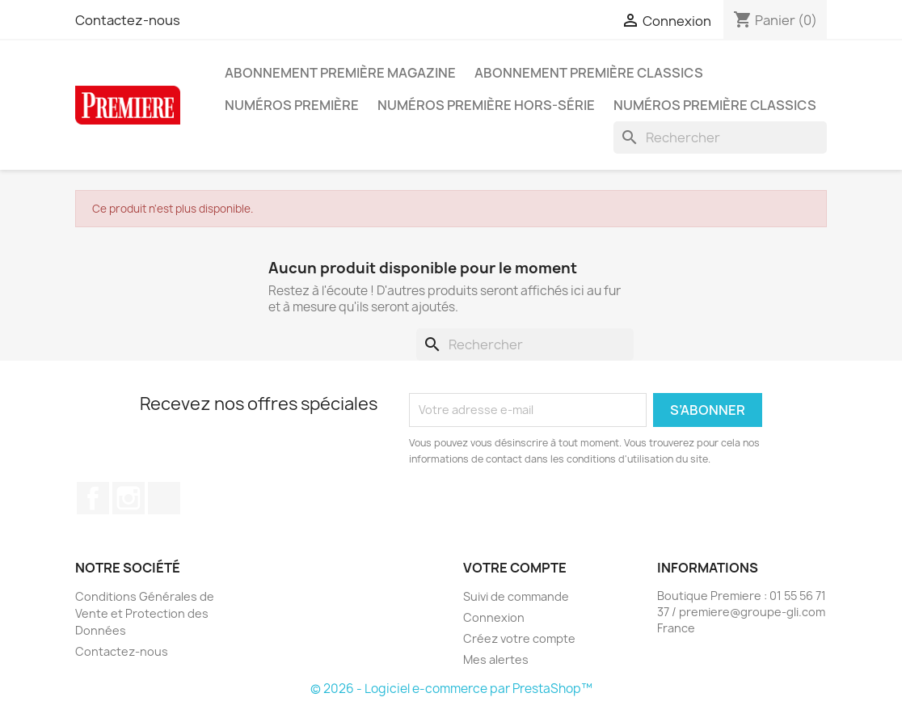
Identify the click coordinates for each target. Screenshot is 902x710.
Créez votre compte (519, 638)
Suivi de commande (516, 596)
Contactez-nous (127, 20)
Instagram (128, 498)
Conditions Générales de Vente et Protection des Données (144, 613)
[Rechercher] (720, 137)
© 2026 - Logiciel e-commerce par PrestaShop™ (451, 688)
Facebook (93, 498)
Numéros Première (292, 105)
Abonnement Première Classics (588, 73)
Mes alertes (496, 659)
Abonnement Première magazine (340, 73)
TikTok (164, 498)
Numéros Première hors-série (486, 105)
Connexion (494, 617)
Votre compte (515, 568)
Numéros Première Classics (714, 105)
